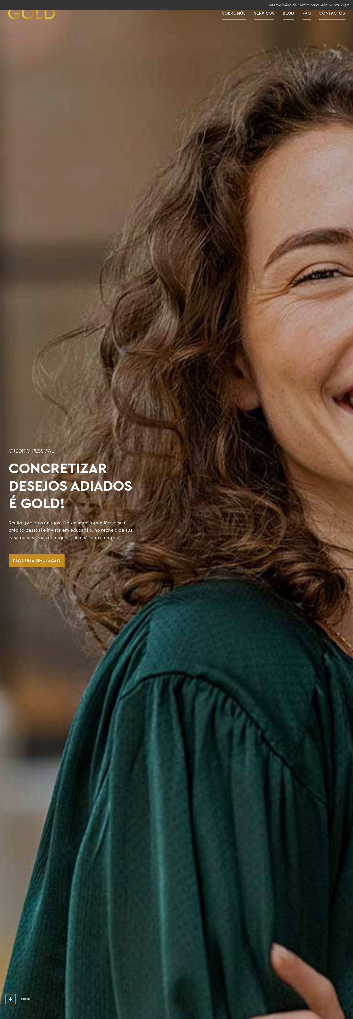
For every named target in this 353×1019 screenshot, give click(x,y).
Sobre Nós (238, 23)
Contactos (336, 23)
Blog (292, 23)
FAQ (311, 23)
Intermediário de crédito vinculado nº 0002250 (309, 5)
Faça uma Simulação (36, 560)
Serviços (268, 23)
